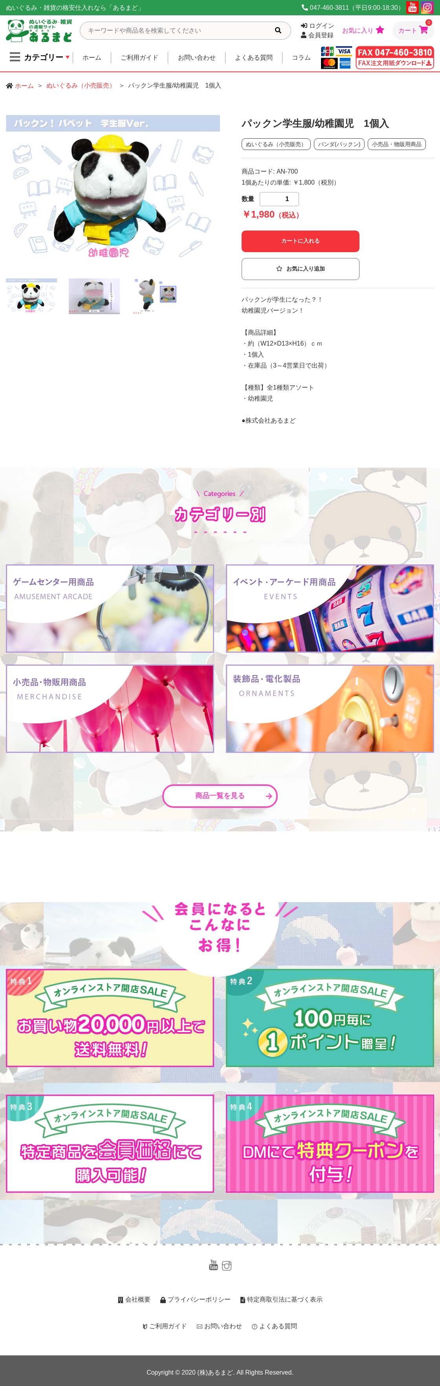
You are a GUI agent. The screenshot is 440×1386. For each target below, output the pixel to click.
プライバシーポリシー (195, 1299)
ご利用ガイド (139, 57)
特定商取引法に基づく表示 (281, 1299)
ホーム (91, 57)
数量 (248, 199)
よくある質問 (254, 57)
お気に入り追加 (300, 269)
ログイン (317, 25)
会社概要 (134, 1299)
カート (415, 27)
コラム (301, 57)
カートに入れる (300, 241)
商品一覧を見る (233, 796)
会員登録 (317, 35)
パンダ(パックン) (339, 144)
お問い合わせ (197, 57)
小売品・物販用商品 (397, 144)
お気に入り (363, 30)
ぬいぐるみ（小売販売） (81, 85)
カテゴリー (36, 57)
